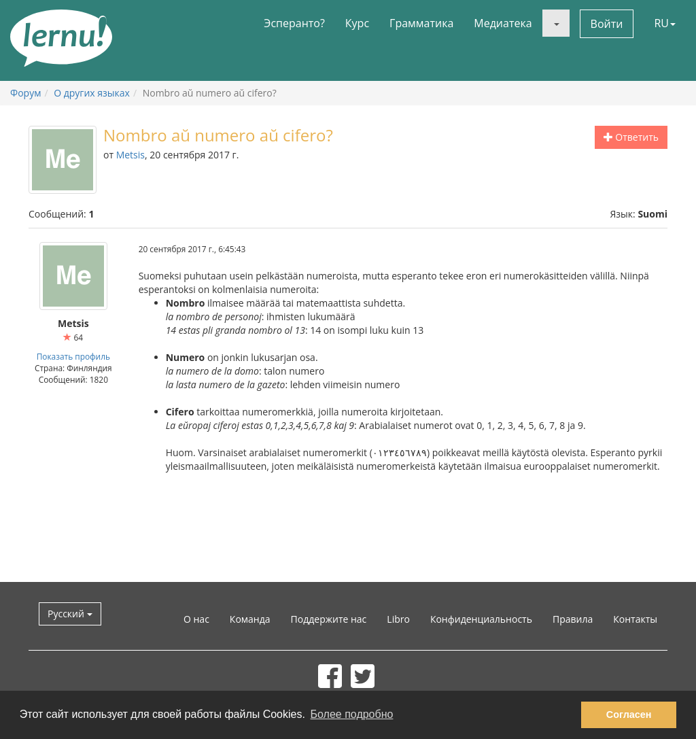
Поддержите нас (329, 619)
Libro (398, 619)
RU (665, 23)
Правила (573, 619)
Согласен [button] (629, 714)
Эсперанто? (294, 23)
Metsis (130, 154)
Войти (607, 23)
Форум (25, 92)
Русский (70, 613)
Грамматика (421, 23)
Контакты (635, 619)
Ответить (631, 137)
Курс (357, 23)
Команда (250, 619)
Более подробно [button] (352, 714)
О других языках (92, 92)
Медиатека (503, 23)
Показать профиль (73, 356)
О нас (196, 619)
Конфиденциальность (481, 619)
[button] (556, 23)
